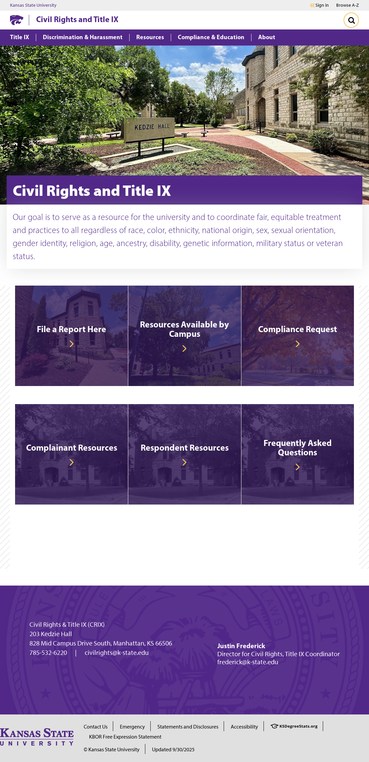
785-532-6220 (48, 653)
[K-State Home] (16, 20)
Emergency (132, 726)
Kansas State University (33, 5)
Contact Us (95, 726)
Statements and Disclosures (187, 726)
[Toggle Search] (351, 20)
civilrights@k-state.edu (117, 653)
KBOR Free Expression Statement (125, 737)
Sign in (322, 5)
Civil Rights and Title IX (77, 19)
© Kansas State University (112, 749)
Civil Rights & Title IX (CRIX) (67, 624)
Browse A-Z (347, 5)
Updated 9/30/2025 (173, 749)
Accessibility (244, 726)
